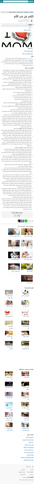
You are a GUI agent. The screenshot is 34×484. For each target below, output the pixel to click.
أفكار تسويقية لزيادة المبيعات (27, 457)
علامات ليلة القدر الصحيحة (28, 440)
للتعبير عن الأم (30, 58)
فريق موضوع (22, 474)
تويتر (19, 221)
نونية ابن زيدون (30, 455)
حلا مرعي (20, 20)
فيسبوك (22, 221)
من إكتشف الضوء (29, 437)
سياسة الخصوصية (22, 472)
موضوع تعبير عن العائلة (28, 447)
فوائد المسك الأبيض (29, 445)
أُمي (5, 63)
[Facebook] (32, 467)
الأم (31, 175)
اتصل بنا (31, 469)
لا (15, 216)
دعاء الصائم (31, 442)
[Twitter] (30, 467)
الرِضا (28, 84)
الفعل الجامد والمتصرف (28, 460)
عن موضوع (23, 469)
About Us (31, 474)
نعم (19, 216)
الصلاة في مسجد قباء (28, 452)
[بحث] (27, 1)
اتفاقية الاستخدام (30, 472)
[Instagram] (27, 467)
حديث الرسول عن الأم (29, 450)
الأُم (21, 85)
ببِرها (4, 60)
